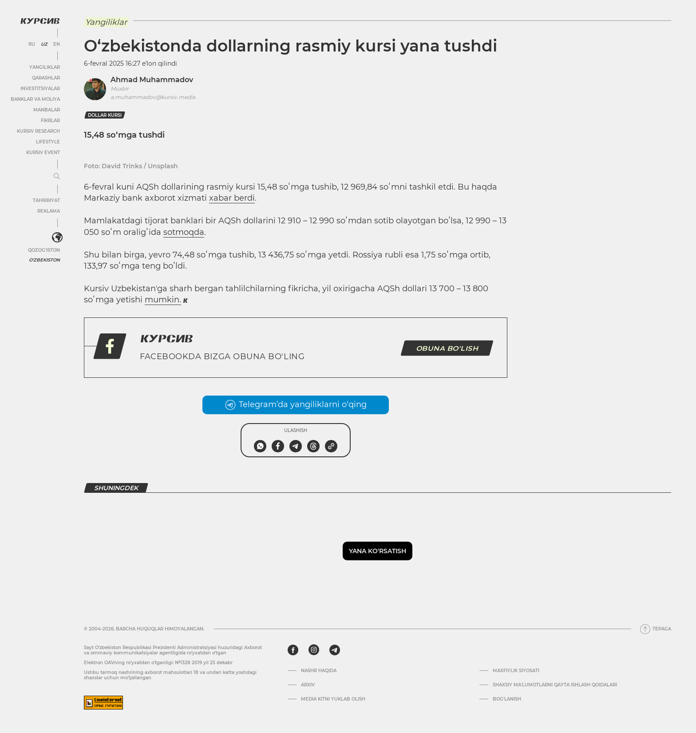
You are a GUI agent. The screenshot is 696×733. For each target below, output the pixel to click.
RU (31, 44)
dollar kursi (105, 115)
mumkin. (163, 300)
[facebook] (293, 650)
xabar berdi (232, 198)
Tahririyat (46, 200)
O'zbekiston (44, 260)
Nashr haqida (318, 671)
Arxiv (308, 685)
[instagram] (313, 650)
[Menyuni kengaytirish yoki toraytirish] (57, 176)
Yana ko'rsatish (377, 551)
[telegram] (334, 650)
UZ (44, 44)
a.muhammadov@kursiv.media (153, 97)
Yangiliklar (44, 67)
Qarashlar (46, 78)
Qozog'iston (44, 250)
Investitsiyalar (40, 88)
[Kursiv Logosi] (40, 21)
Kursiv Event (43, 152)
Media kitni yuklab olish (333, 699)
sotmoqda (183, 232)
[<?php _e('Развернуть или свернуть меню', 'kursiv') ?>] (57, 237)
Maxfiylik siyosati (516, 671)
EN (56, 44)
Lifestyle (48, 142)
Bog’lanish (507, 699)
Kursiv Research (38, 131)
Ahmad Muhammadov (152, 79)
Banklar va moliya (35, 99)
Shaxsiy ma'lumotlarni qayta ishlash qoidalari (555, 685)
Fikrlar (50, 120)
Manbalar (46, 110)
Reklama (48, 211)
